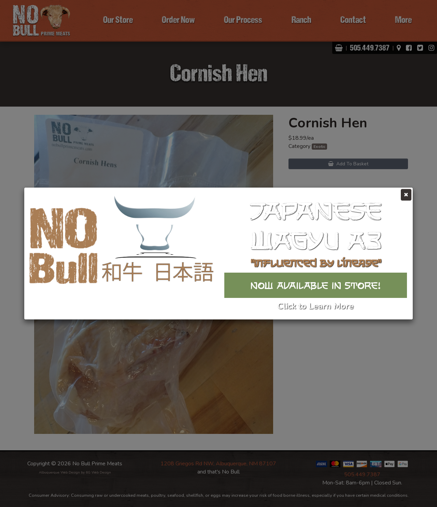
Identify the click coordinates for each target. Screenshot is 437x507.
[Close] (406, 195)
